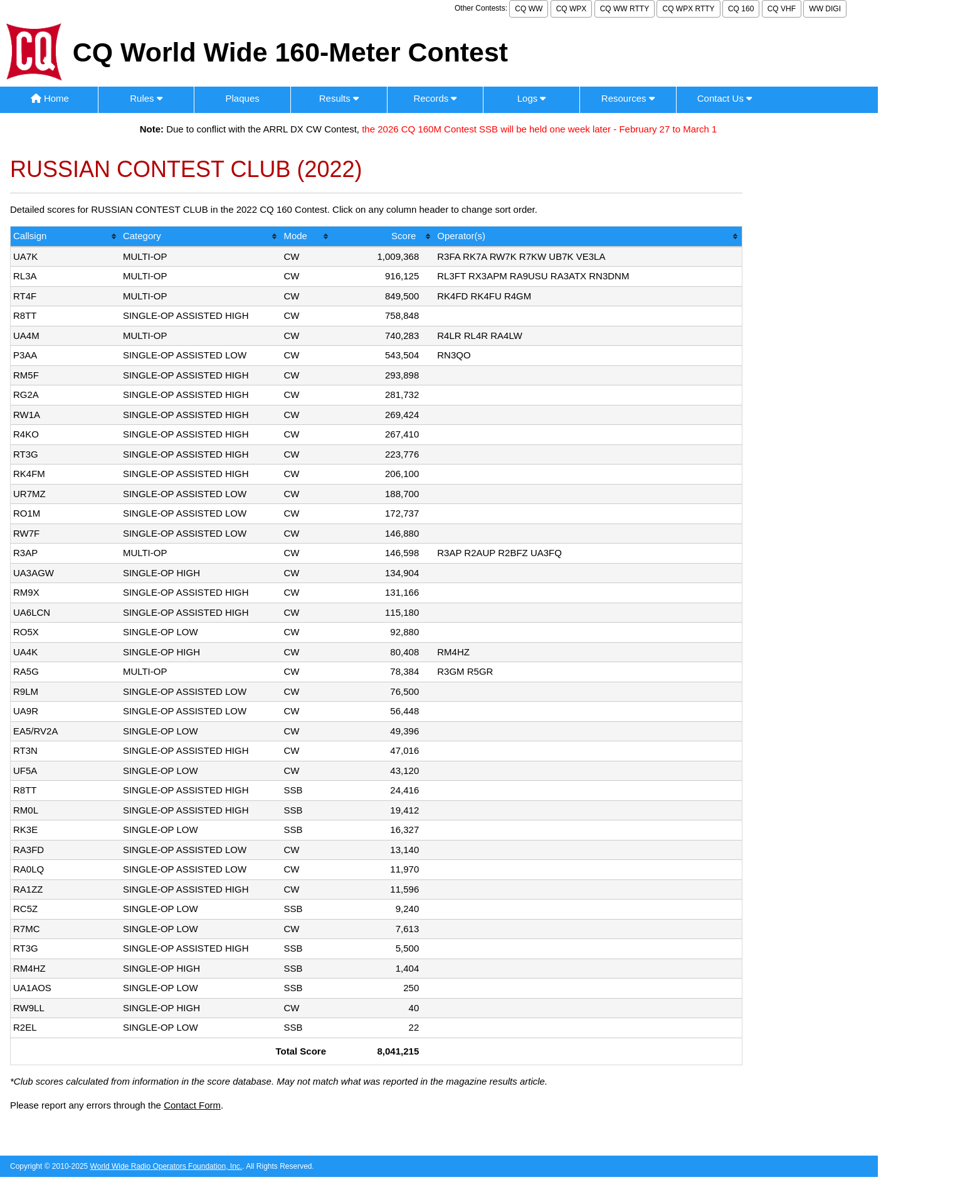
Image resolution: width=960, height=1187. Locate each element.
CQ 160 (741, 8)
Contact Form (192, 1105)
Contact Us (724, 98)
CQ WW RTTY (624, 8)
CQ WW (528, 8)
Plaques (243, 98)
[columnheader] (65, 237)
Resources (628, 98)
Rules (146, 98)
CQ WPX (571, 8)
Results (339, 98)
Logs (531, 98)
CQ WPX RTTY (688, 8)
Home (50, 98)
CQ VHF (781, 8)
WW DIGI (825, 8)
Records (434, 98)
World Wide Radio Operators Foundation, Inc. (166, 1166)
